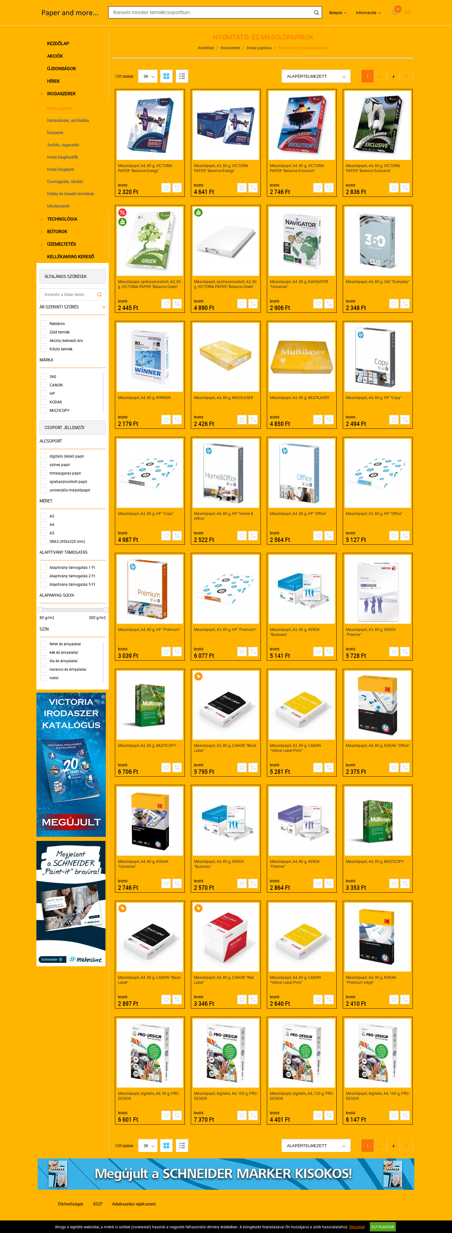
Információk (366, 12)
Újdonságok (62, 68)
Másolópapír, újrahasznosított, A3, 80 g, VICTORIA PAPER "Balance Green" (225, 284)
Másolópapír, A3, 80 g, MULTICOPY (147, 745)
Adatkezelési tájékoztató (134, 1204)
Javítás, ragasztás (64, 145)
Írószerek (56, 132)
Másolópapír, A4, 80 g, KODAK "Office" (378, 745)
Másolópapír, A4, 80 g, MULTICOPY (375, 861)
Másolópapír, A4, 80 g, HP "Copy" (374, 397)
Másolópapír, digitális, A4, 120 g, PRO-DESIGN (302, 1096)
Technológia (59, 219)
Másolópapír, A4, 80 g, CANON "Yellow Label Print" (295, 980)
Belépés (335, 12)
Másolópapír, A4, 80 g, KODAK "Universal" (143, 864)
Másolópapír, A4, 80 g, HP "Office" (298, 513)
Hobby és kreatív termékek (71, 194)
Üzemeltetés (59, 244)
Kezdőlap (59, 43)
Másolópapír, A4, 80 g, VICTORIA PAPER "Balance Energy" (145, 168)
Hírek (54, 81)
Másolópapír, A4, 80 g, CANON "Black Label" (149, 980)
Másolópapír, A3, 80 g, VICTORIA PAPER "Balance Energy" (221, 168)
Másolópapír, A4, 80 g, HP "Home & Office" (223, 516)
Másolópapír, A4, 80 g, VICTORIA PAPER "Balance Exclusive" (373, 168)
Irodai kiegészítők (63, 157)
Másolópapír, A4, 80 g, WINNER (144, 397)
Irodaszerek (59, 93)
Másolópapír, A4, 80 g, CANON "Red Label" (224, 980)
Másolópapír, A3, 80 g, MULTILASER (299, 397)
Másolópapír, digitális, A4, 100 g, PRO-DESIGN (226, 1096)
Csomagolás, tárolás (66, 181)
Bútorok (54, 231)
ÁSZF (98, 1204)
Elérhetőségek (70, 1204)
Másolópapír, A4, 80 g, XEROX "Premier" (295, 864)
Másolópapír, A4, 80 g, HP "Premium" (149, 629)
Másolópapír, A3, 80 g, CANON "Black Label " (225, 748)
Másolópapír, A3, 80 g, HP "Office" (374, 513)
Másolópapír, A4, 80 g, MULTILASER (223, 397)
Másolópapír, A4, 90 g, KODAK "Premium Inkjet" (371, 980)
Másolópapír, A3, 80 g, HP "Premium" (225, 629)
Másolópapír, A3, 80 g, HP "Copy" (146, 513)
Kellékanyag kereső (71, 257)
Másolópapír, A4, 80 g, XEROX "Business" (219, 864)
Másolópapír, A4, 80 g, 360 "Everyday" (378, 281)
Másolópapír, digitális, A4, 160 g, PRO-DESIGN (378, 1096)
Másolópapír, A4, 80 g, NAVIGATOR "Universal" (299, 284)
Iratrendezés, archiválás (69, 120)
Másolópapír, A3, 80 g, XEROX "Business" (295, 632)
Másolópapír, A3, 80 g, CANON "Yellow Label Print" (295, 748)
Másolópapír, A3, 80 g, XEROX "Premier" (371, 632)
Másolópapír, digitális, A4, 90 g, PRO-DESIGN (149, 1096)
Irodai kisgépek (61, 169)
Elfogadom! (382, 1226)
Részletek (357, 1226)
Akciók (56, 56)
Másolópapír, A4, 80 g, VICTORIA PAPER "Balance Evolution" (297, 168)
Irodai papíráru (60, 108)
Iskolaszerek (59, 206)
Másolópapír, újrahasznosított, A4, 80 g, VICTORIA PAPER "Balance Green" (149, 284)
